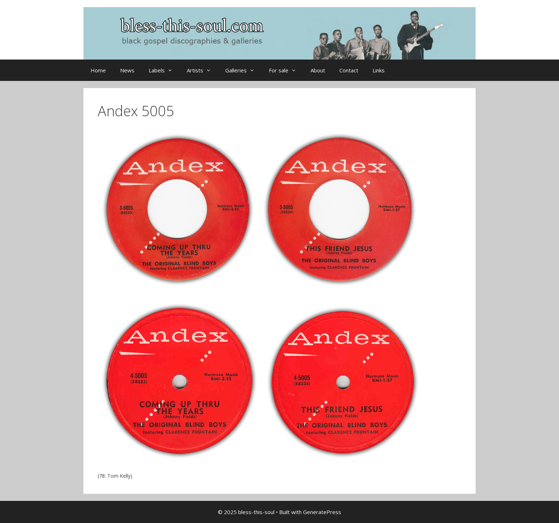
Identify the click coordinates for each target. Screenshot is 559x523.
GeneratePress (322, 512)
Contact (348, 70)
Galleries (243, 70)
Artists (202, 70)
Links (379, 70)
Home (98, 70)
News (127, 70)
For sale (286, 70)
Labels (164, 70)
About (318, 70)
